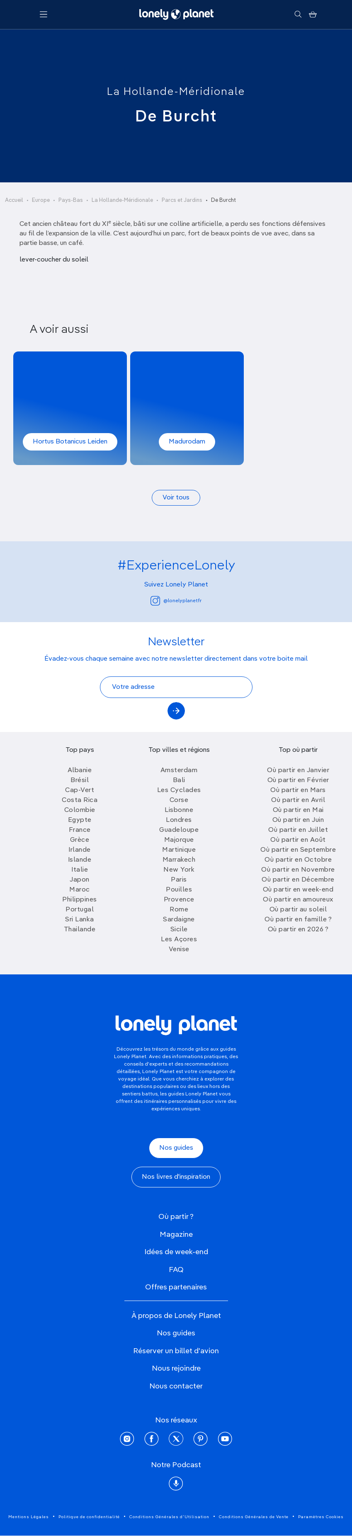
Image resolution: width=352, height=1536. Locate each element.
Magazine (176, 1234)
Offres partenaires (176, 1287)
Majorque (179, 840)
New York (178, 870)
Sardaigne (179, 919)
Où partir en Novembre (298, 870)
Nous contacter (176, 1386)
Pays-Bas (70, 200)
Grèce (80, 840)
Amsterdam (179, 770)
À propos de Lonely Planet (176, 1316)
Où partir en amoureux (298, 899)
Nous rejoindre (176, 1368)
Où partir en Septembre (298, 850)
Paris (179, 880)
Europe (41, 200)
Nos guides (176, 1148)
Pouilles (179, 890)
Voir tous (176, 497)
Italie (79, 870)
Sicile (179, 929)
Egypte (80, 820)
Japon (80, 880)
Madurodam (187, 442)
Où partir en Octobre (298, 860)
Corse (179, 800)
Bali (179, 780)
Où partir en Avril (298, 800)
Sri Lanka (79, 919)
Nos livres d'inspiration (176, 1177)
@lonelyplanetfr (176, 601)
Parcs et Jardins (182, 200)
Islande (80, 860)
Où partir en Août (298, 840)
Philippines (79, 899)
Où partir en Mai (298, 810)
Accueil (14, 200)
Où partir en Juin (298, 820)
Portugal (80, 909)
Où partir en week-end (298, 890)
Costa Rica (79, 800)
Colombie (79, 810)
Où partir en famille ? (298, 919)
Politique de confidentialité (89, 1517)
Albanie (80, 770)
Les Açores (179, 939)
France (80, 830)
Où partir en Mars (298, 790)
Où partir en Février (298, 780)
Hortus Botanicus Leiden (70, 442)
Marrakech (179, 860)
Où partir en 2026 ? (298, 929)
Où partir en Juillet (298, 830)
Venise (179, 949)
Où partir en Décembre (298, 880)
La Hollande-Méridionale (176, 92)
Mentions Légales (28, 1517)
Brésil (79, 780)
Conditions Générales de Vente (254, 1517)
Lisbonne (179, 810)
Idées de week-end (176, 1252)
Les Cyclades (179, 790)
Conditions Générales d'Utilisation (169, 1517)
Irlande (79, 850)
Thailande (80, 929)
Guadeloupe (179, 830)
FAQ (176, 1270)
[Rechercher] (297, 14)
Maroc (79, 890)
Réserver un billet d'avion (176, 1351)
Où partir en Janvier (298, 770)
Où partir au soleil (298, 909)
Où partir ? (176, 1217)
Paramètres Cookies (321, 1517)
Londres (179, 820)
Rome (179, 909)
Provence (179, 899)
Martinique (179, 850)
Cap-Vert (79, 790)
